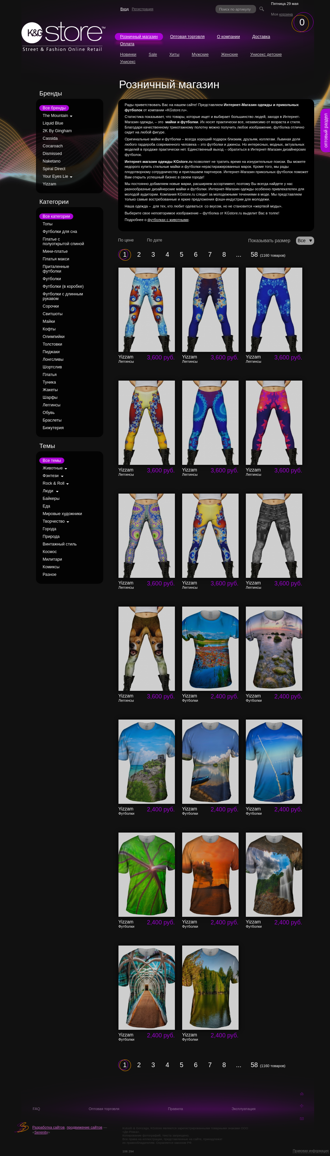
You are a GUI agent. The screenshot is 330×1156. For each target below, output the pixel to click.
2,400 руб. (224, 696)
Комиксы (51, 567)
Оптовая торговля (187, 36)
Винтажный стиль (60, 544)
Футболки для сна (60, 231)
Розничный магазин (139, 36)
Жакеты (50, 390)
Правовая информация (311, 1151)
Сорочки (51, 306)
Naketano (51, 161)
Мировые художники (62, 513)
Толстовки (52, 344)
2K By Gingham (57, 131)
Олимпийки (53, 336)
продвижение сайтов (84, 1127)
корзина (286, 14)
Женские (229, 54)
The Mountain (55, 115)
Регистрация (142, 9)
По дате (154, 240)
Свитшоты (52, 314)
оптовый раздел (325, 130)
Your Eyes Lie (55, 176)
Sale (153, 54)
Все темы (52, 460)
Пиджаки (51, 352)
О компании (228, 36)
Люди (48, 491)
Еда (46, 506)
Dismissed (52, 153)
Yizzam (49, 184)
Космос (50, 551)
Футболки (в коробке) (63, 286)
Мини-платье (55, 251)
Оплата (127, 44)
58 (254, 254)
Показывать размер (269, 240)
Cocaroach (53, 146)
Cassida (50, 138)
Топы (47, 224)
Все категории (56, 216)
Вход (124, 9)
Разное (49, 574)
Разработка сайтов (48, 1127)
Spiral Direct (54, 169)
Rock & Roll (53, 483)
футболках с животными (168, 220)
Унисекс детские (266, 54)
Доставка (261, 36)
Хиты (174, 54)
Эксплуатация (244, 1109)
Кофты (49, 329)
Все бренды (54, 108)
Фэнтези (50, 475)
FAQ (36, 1109)
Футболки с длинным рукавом (63, 296)
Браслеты (52, 420)
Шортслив (52, 367)
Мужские (200, 54)
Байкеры (51, 498)
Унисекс (128, 61)
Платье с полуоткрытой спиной (63, 241)
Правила (175, 1109)
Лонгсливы (53, 359)
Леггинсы (51, 405)
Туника (49, 382)
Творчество (54, 521)
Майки (49, 321)
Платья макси (56, 259)
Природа (51, 536)
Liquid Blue (53, 123)
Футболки (52, 279)
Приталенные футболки (56, 269)
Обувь (48, 412)
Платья (49, 374)
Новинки (128, 54)
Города (49, 529)
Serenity (41, 1132)
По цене (126, 240)
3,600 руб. (161, 357)
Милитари (52, 559)
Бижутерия (53, 428)
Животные (53, 468)
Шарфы (50, 397)
